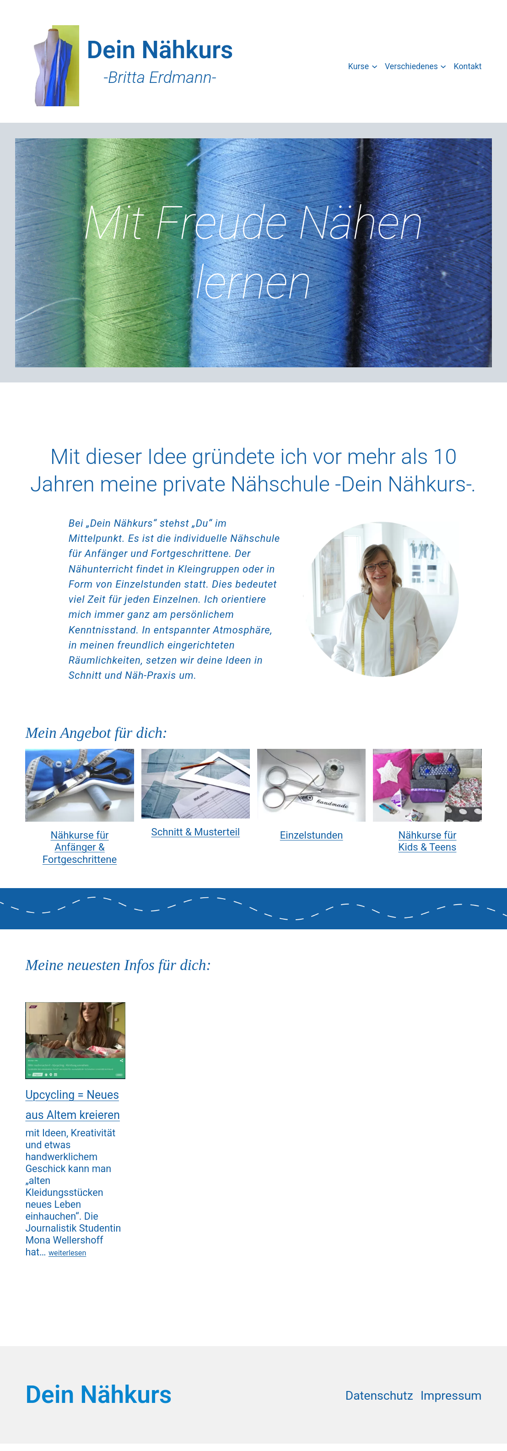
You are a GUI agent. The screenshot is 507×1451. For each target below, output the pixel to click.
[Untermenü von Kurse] (375, 66)
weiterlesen (67, 1253)
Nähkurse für (79, 835)
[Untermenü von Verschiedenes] (443, 66)
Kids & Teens (428, 847)
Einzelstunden (311, 835)
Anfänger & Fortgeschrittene (80, 853)
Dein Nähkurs (159, 50)
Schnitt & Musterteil (195, 832)
